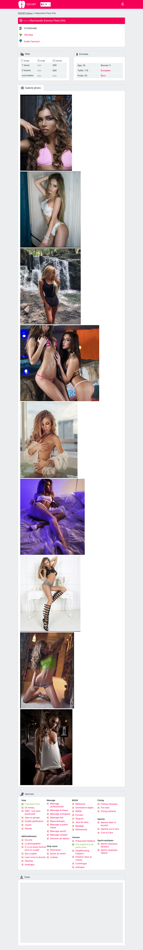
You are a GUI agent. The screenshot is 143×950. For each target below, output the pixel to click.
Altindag (26, 34)
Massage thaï (56, 817)
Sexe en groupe (32, 817)
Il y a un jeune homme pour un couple (35, 848)
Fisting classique (109, 804)
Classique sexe (32, 804)
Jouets (28, 825)
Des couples (31, 853)
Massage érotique (59, 810)
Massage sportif (58, 831)
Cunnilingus (81, 863)
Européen (105, 70)
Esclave (79, 815)
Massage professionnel (57, 805)
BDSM (78, 811)
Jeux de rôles (81, 822)
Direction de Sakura (59, 838)
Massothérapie (57, 821)
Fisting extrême (108, 811)
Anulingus (29, 864)
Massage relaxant (58, 835)
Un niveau (29, 807)
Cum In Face (107, 832)
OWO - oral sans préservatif (32, 812)
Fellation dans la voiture (83, 858)
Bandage (79, 826)
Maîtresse (80, 804)
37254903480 (30, 28)
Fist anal (105, 807)
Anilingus (80, 867)
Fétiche (28, 828)
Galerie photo (31, 87)
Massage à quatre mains (59, 826)
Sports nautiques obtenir (109, 851)
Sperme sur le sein (110, 829)
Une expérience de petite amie (84, 846)
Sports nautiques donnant (109, 845)
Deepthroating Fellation (82, 852)
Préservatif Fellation (85, 841)
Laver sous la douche (35, 857)
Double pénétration (34, 821)
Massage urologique (60, 814)
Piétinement (81, 829)
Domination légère (84, 807)
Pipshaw (29, 861)
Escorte (28, 840)
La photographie (33, 843)
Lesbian (54, 857)
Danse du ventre (58, 853)
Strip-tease (55, 850)
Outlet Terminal (29, 41)
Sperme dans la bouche (108, 824)
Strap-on (79, 818)
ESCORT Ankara (25, 13)
